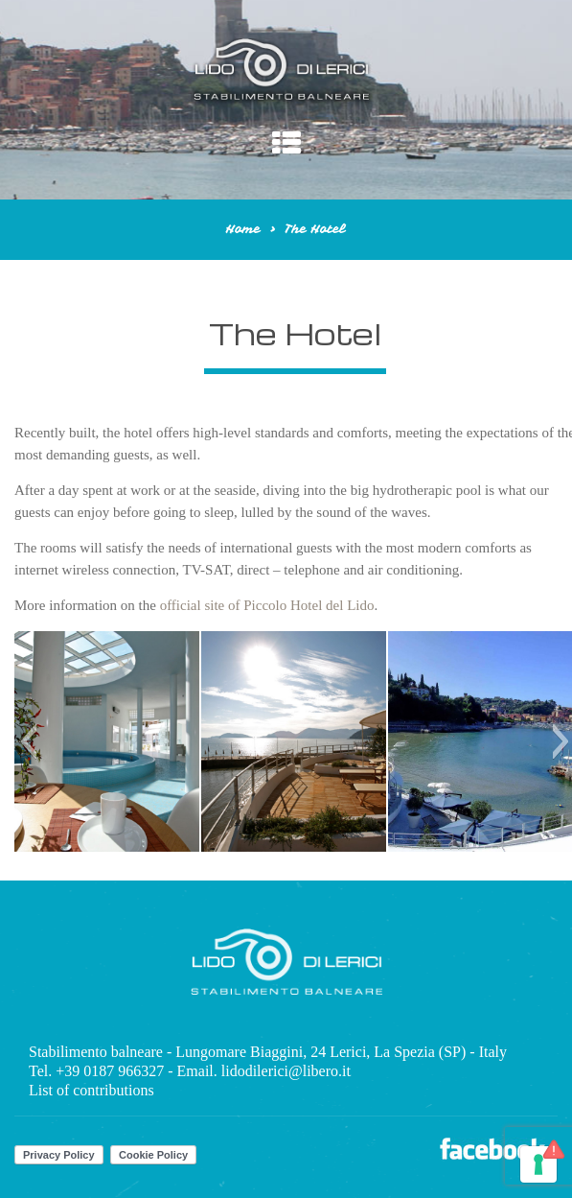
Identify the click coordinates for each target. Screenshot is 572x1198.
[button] (28, 741)
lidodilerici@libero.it (286, 1071)
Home (243, 229)
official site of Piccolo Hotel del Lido (267, 605)
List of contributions (91, 1090)
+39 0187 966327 (110, 1071)
